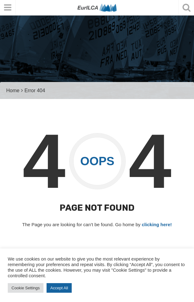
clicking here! (157, 224)
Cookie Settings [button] (25, 288)
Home (13, 90)
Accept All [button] (59, 288)
